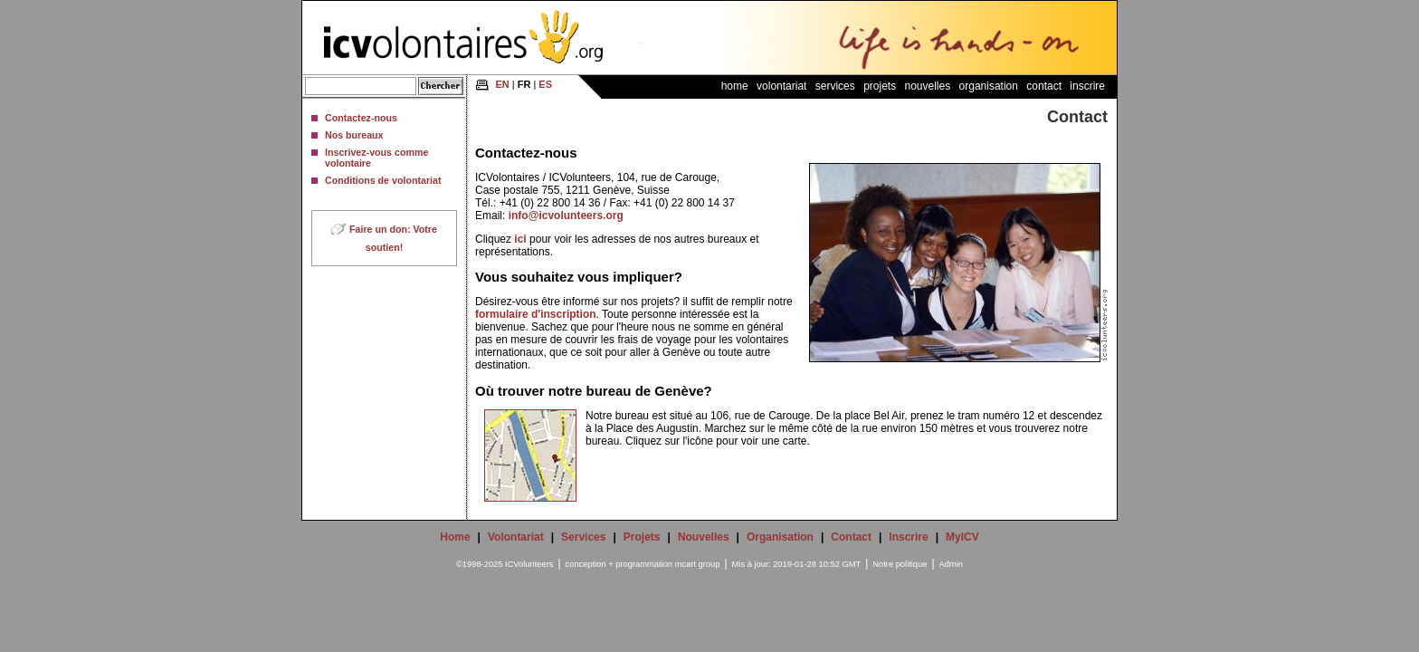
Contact (1044, 86)
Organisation (988, 86)
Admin (951, 564)
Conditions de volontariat (383, 180)
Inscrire (1087, 86)
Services (835, 86)
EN (502, 84)
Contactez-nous (361, 117)
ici (520, 239)
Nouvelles (928, 86)
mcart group (697, 564)
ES (545, 84)
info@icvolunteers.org (566, 215)
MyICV (962, 537)
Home (734, 86)
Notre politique (899, 564)
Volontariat (781, 86)
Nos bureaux (354, 134)
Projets (879, 86)
